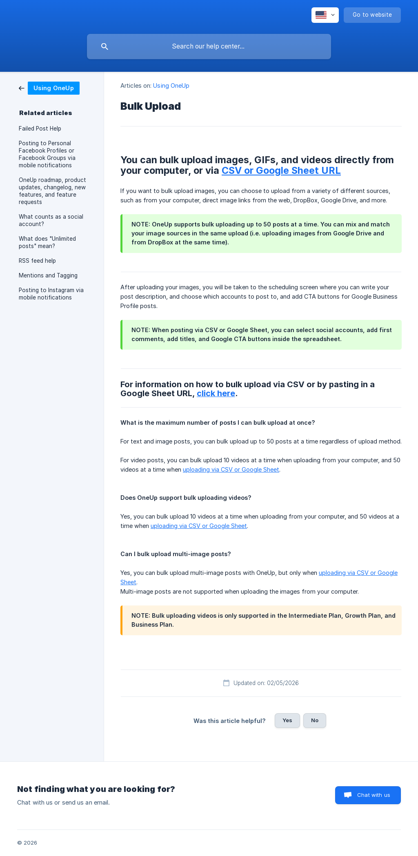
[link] (49, 87)
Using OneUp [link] (171, 85)
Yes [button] (287, 720)
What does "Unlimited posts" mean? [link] (47, 242)
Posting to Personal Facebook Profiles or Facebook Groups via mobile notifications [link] (47, 154)
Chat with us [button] (373, 795)
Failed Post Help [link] (40, 128)
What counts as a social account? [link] (51, 220)
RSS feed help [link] (37, 260)
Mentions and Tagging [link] (48, 275)
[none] (325, 15)
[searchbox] (209, 46)
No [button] (314, 720)
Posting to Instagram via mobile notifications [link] (51, 294)
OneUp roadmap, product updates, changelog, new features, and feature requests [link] (52, 191)
